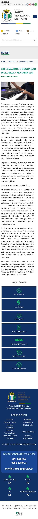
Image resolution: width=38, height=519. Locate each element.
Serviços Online (10, 422)
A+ (5, 4)
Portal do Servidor (10, 436)
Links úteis (10, 439)
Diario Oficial (28, 425)
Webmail (28, 436)
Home (3, 61)
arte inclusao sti (26, 61)
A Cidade (9, 420)
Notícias (10, 425)
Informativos (28, 422)
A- (2, 4)
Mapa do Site (28, 439)
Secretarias (28, 420)
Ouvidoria (10, 428)
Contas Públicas (28, 432)
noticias (12, 61)
